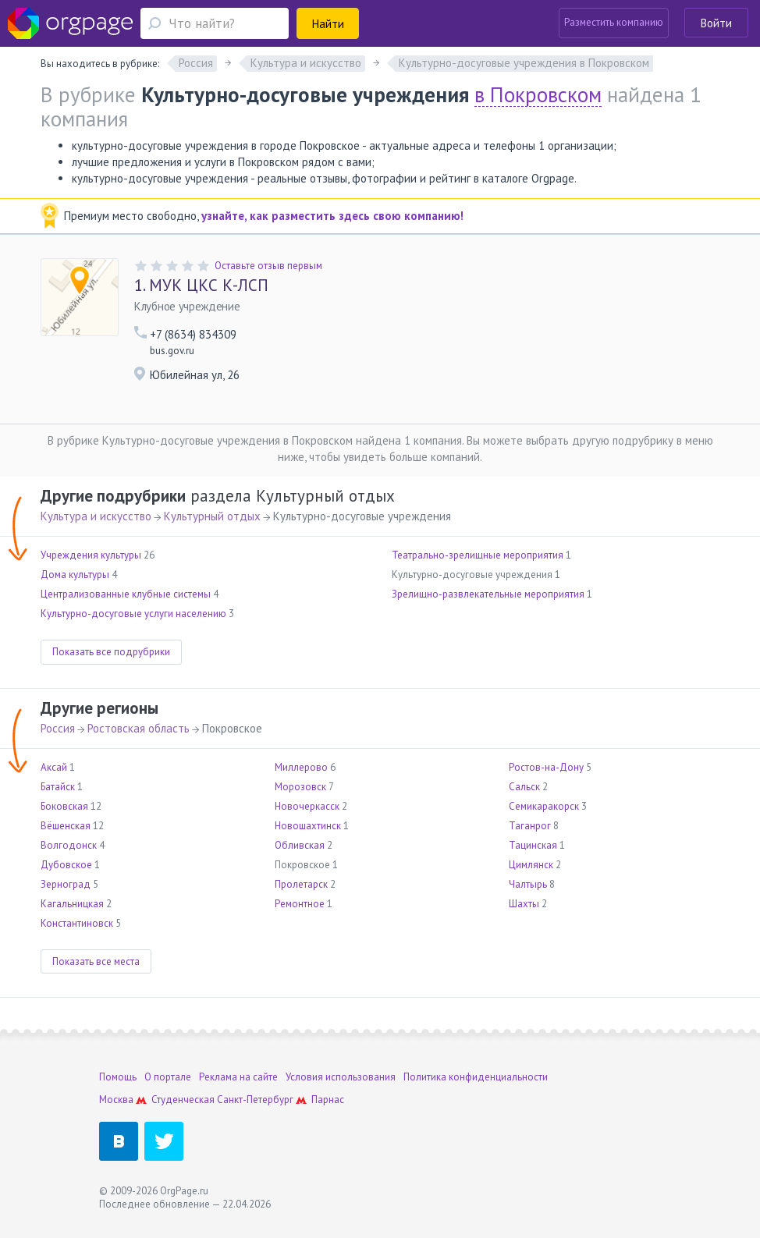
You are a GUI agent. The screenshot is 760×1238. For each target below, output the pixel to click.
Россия (58, 728)
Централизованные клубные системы (126, 594)
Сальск (524, 786)
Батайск (58, 786)
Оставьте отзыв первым (268, 265)
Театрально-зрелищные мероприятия (477, 555)
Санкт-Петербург (255, 1099)
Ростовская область (138, 728)
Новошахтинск (308, 825)
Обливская (300, 845)
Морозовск (300, 786)
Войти (716, 23)
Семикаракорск (544, 806)
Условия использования (341, 1077)
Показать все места (96, 961)
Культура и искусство (96, 516)
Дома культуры (75, 574)
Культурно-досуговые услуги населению (133, 613)
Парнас (327, 1099)
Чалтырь (528, 884)
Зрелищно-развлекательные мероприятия (488, 594)
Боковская (64, 806)
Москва (116, 1099)
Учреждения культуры (91, 555)
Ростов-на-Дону (546, 767)
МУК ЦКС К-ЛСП (201, 285)
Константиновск (77, 923)
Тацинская (533, 845)
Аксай (54, 767)
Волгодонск (69, 845)
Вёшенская (66, 825)
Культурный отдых (212, 516)
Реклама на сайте (238, 1077)
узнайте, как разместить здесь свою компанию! (332, 215)
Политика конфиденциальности (475, 1077)
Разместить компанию (613, 22)
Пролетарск (301, 884)
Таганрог (530, 825)
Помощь (118, 1077)
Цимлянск (531, 864)
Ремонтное (300, 903)
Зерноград (66, 884)
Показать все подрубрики (111, 651)
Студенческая (183, 1099)
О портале (167, 1077)
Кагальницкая (72, 903)
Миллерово (301, 767)
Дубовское (66, 864)
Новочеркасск (307, 806)
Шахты (524, 903)
